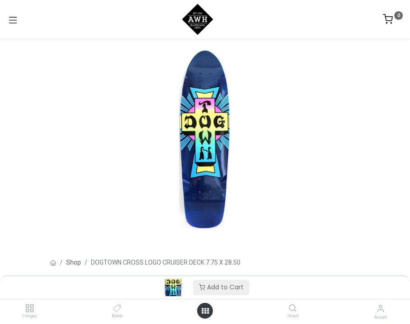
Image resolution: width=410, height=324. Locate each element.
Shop (73, 262)
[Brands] (117, 308)
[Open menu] (205, 311)
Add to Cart (221, 287)
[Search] (292, 308)
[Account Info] (380, 308)
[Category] (29, 308)
